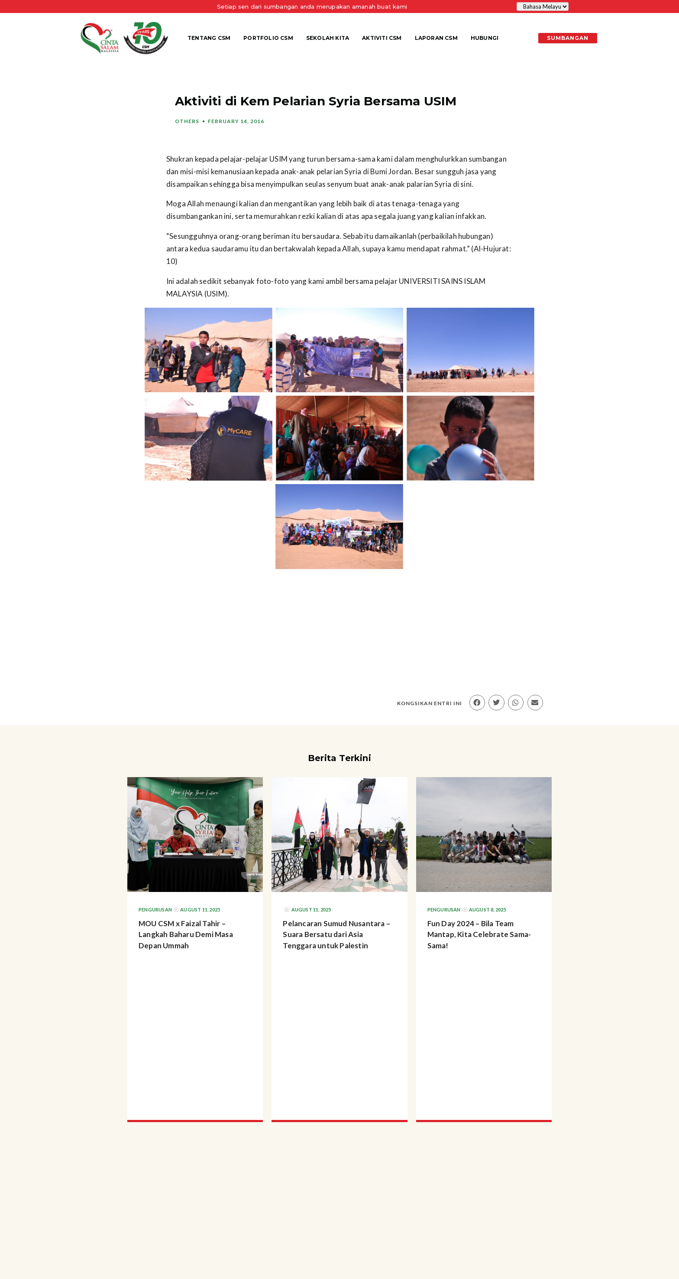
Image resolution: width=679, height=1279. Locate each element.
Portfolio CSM (268, 38)
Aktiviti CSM (381, 38)
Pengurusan (155, 909)
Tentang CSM (209, 38)
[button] (477, 702)
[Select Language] (543, 6)
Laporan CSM (436, 38)
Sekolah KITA (327, 38)
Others (187, 121)
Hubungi (484, 38)
